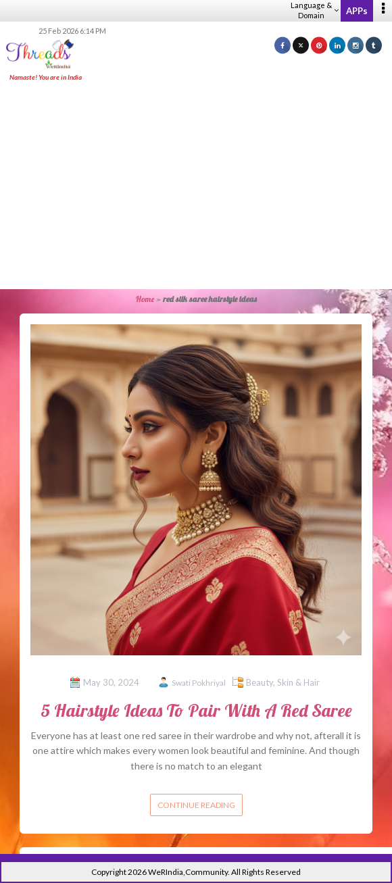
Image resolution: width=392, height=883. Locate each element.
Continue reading (196, 805)
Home (145, 299)
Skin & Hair (298, 682)
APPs (357, 10)
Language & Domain (315, 10)
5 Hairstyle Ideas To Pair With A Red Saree (196, 710)
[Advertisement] (201, 186)
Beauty (259, 682)
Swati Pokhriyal (199, 683)
